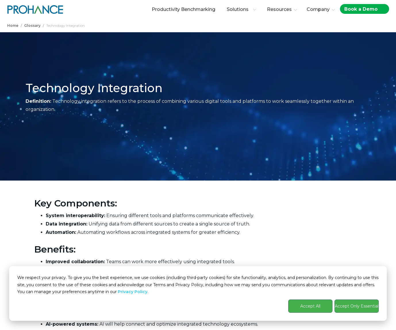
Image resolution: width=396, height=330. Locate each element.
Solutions (241, 9)
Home (12, 25)
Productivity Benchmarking (183, 9)
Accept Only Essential (356, 306)
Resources (279, 9)
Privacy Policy (132, 291)
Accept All (310, 306)
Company (318, 9)
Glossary (32, 25)
